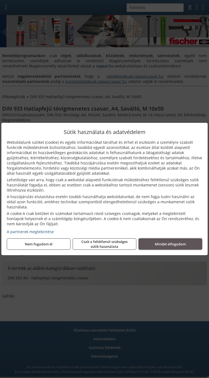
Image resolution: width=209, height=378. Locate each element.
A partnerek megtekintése (30, 231)
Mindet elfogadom (170, 244)
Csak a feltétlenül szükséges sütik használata (104, 244)
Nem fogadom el (39, 244)
